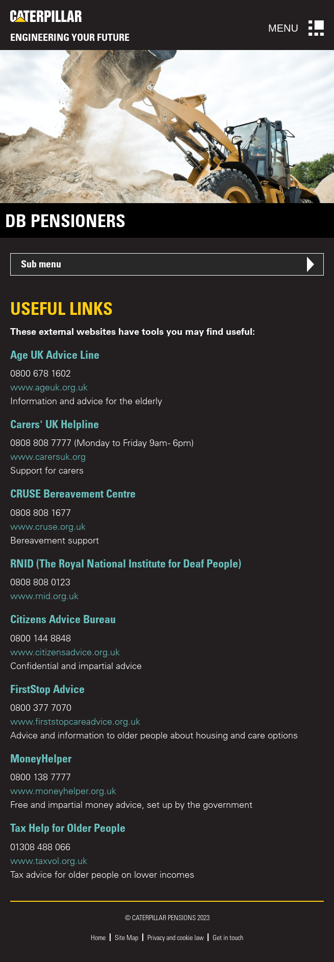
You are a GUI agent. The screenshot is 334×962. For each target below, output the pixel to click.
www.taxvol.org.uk (48, 861)
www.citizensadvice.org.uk (65, 652)
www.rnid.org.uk (44, 596)
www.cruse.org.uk (48, 526)
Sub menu (41, 264)
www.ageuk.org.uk (49, 387)
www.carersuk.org (48, 456)
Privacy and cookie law (175, 937)
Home (98, 937)
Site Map (126, 937)
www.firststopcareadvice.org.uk (75, 721)
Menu (296, 28)
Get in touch (228, 937)
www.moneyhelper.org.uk (63, 791)
